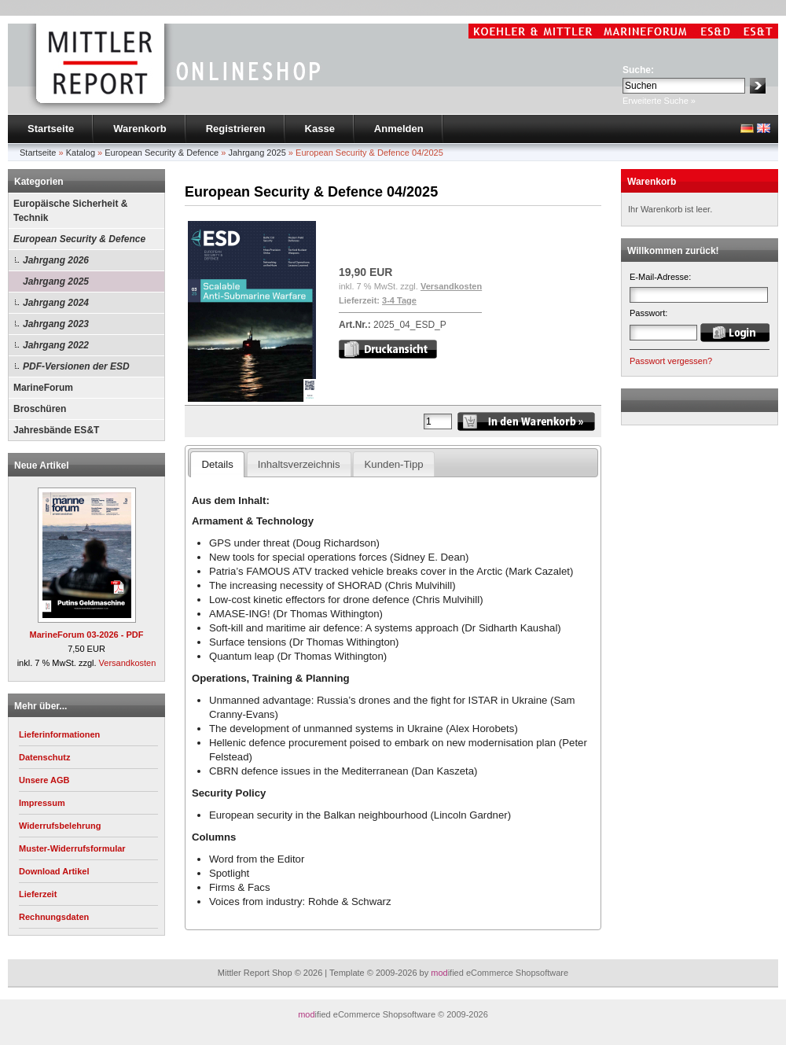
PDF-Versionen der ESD (76, 366)
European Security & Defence (79, 239)
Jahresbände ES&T (56, 430)
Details (217, 464)
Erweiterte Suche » (659, 100)
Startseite (51, 128)
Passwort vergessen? (671, 361)
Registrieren (236, 128)
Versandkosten (127, 663)
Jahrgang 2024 (56, 302)
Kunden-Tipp (394, 464)
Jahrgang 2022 (56, 345)
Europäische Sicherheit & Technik (70, 210)
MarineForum (43, 387)
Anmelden (399, 128)
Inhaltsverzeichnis (299, 464)
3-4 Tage (399, 300)
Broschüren (39, 408)
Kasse (320, 128)
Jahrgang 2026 (56, 260)
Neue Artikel (41, 465)
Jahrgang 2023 (56, 323)
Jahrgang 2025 (56, 281)
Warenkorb (139, 128)
